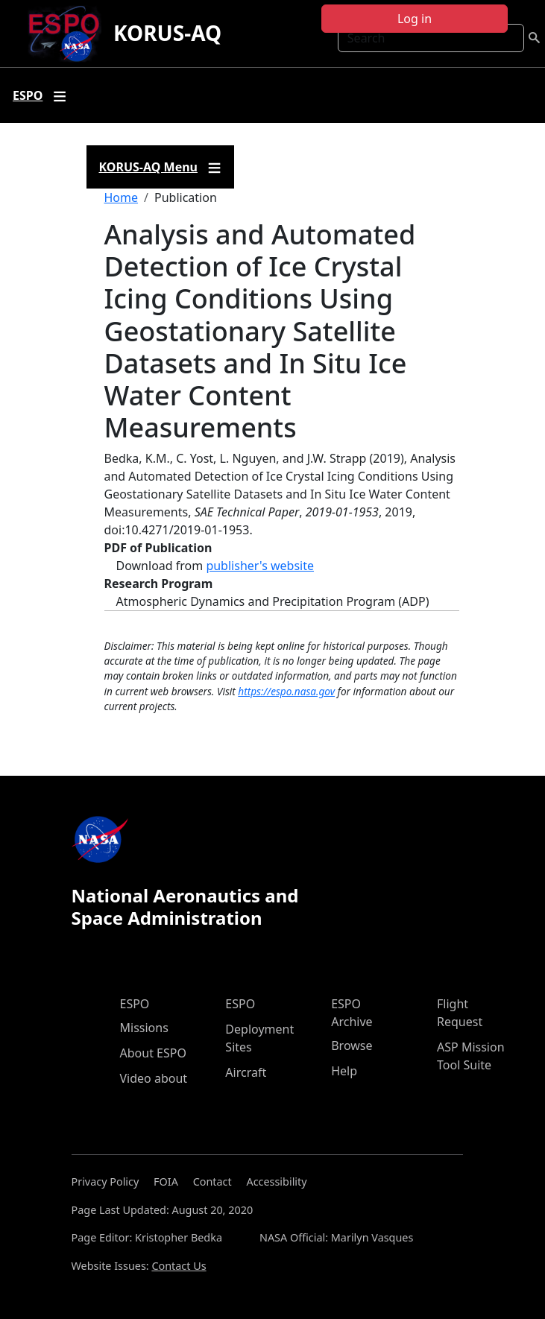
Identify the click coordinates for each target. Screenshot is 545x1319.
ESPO (135, 1004)
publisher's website (260, 565)
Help (344, 1071)
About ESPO (153, 1053)
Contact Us (178, 1266)
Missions (144, 1027)
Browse (351, 1045)
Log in (414, 18)
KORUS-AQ (167, 33)
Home (121, 197)
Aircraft (245, 1072)
